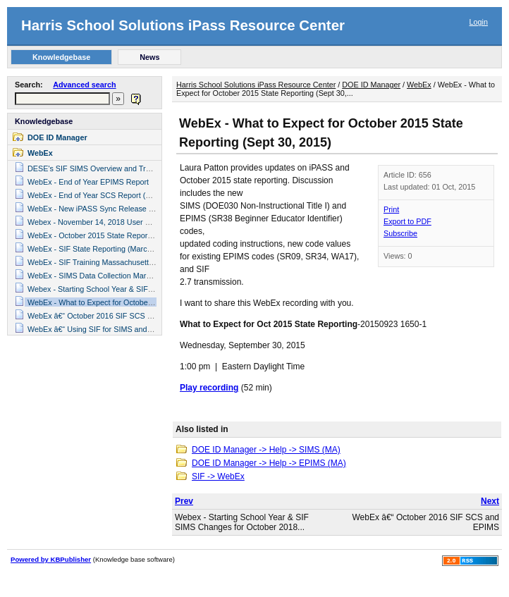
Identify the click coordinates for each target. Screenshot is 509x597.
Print (391, 209)
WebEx (40, 153)
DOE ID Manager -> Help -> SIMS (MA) (266, 450)
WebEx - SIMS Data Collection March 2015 (100, 275)
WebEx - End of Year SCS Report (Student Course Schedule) (131, 195)
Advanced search (84, 84)
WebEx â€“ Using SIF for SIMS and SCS (96, 329)
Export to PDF (407, 221)
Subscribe (400, 233)
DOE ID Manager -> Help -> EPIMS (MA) (269, 463)
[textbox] (62, 98)
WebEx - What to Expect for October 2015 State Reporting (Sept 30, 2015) (153, 302)
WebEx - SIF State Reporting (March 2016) (100, 249)
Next (490, 501)
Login (479, 22)
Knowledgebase (44, 121)
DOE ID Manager (57, 137)
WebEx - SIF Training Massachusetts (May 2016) (110, 262)
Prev (184, 501)
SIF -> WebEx (218, 476)
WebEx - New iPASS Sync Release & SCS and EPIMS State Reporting (147, 208)
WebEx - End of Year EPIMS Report (88, 182)
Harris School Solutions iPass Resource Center (183, 25)
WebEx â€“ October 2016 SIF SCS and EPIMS (106, 316)
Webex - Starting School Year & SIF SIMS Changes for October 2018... (242, 522)
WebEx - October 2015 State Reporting (93, 235)
